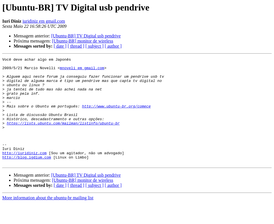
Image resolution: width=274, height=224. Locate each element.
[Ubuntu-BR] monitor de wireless (82, 41)
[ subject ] (94, 46)
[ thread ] (76, 46)
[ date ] (60, 46)
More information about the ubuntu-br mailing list (47, 219)
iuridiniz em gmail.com (43, 21)
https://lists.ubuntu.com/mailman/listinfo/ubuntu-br (63, 136)
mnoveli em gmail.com (82, 70)
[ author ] (113, 46)
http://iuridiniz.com (24, 172)
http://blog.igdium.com (26, 177)
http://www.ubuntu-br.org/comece (116, 116)
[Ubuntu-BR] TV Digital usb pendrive (86, 35)
